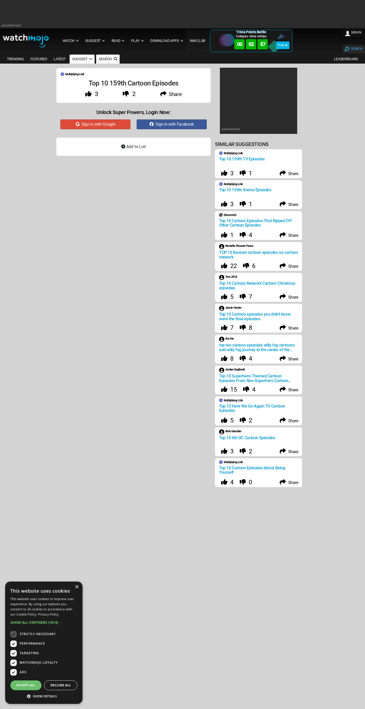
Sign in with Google (95, 124)
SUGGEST (82, 59)
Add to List (133, 146)
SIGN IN (356, 32)
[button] (43, 622)
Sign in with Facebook (172, 124)
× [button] (77, 587)
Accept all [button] (26, 685)
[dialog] (43, 643)
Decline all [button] (61, 685)
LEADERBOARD (346, 59)
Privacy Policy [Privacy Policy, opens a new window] (48, 614)
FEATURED (38, 59)
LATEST (59, 59)
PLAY (282, 45)
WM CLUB (197, 41)
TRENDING (15, 59)
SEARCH (356, 48)
